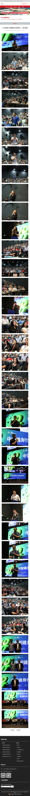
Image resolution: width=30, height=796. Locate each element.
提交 (12, 786)
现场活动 (20, 19)
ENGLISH (24, 3)
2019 (17, 19)
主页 (6, 19)
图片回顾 (13, 19)
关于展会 (9, 19)
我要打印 (12, 730)
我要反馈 (18, 730)
